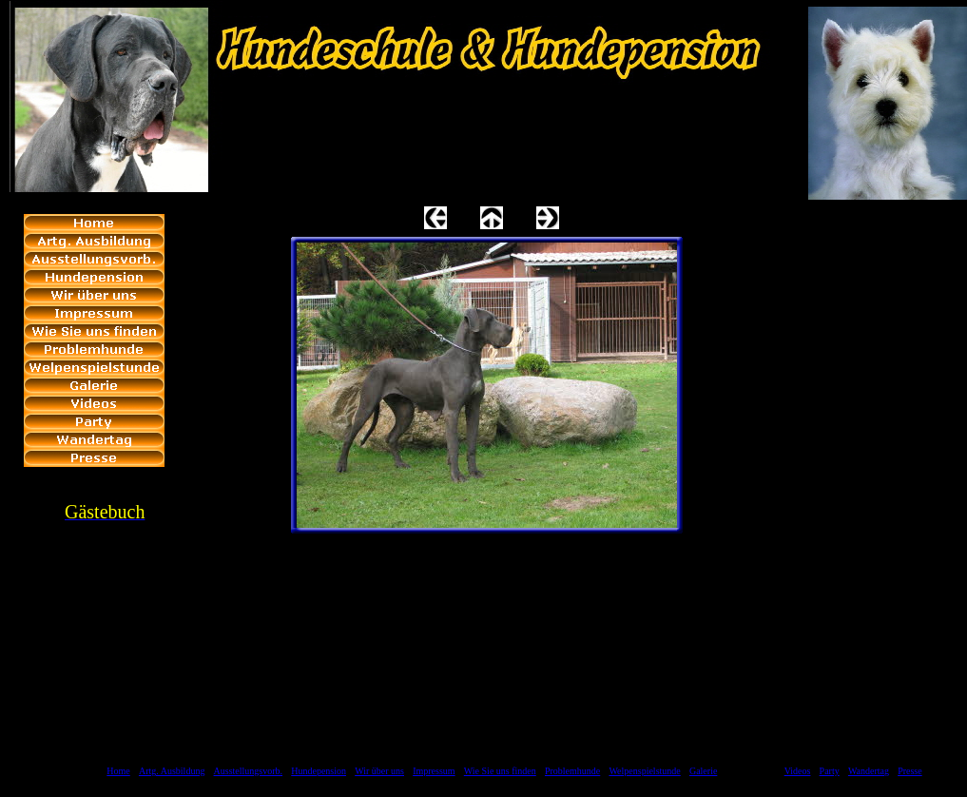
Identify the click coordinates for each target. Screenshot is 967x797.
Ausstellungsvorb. (248, 771)
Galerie (703, 771)
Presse (910, 771)
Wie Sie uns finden (500, 771)
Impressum (433, 771)
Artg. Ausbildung (171, 771)
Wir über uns (379, 771)
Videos (797, 771)
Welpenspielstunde (644, 771)
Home (117, 771)
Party (830, 771)
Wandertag (868, 771)
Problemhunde (572, 771)
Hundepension (318, 771)
